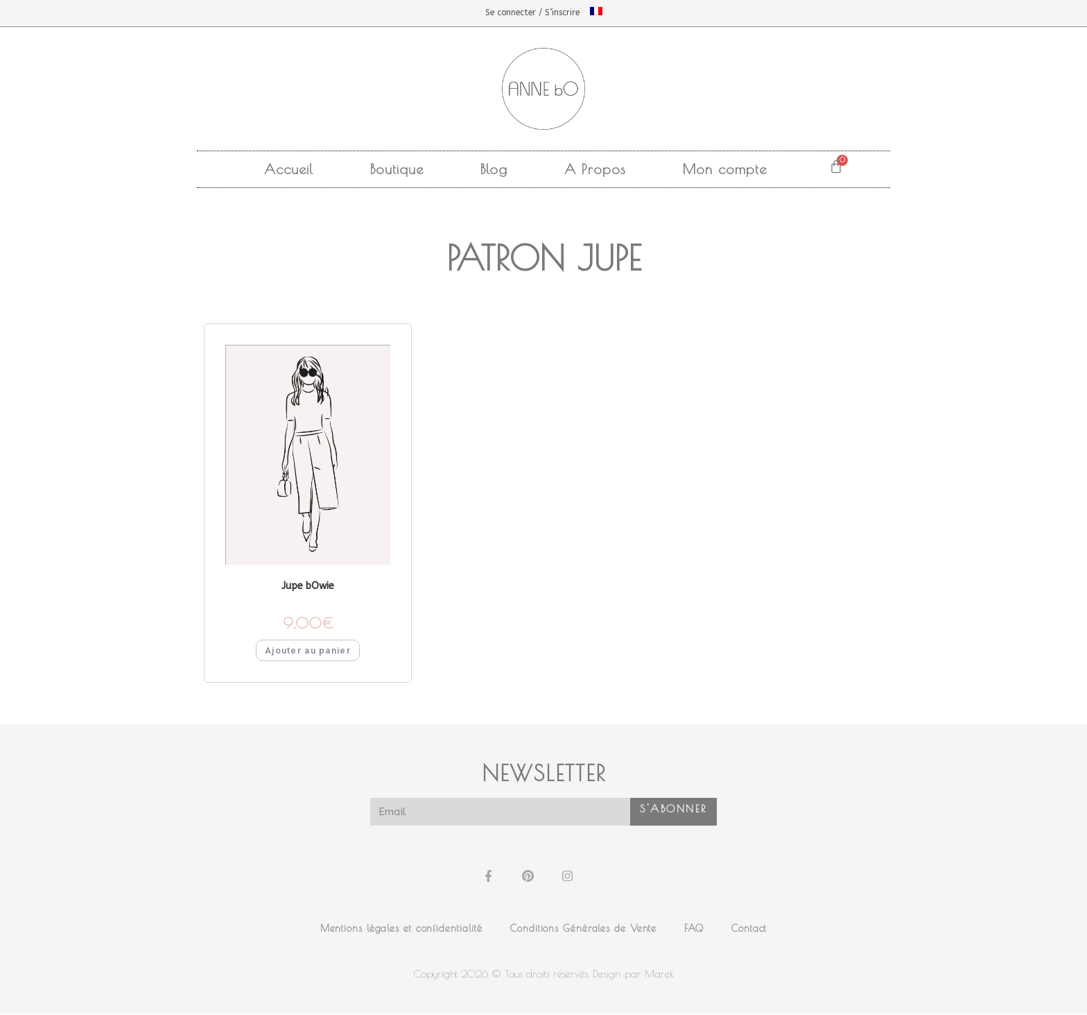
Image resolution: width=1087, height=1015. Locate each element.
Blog (493, 169)
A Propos (595, 169)
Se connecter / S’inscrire (532, 12)
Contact (749, 929)
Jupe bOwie (307, 586)
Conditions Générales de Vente (583, 929)
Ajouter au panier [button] (308, 652)
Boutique (397, 169)
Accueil (288, 169)
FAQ (694, 929)
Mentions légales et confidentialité (401, 929)
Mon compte (725, 169)
